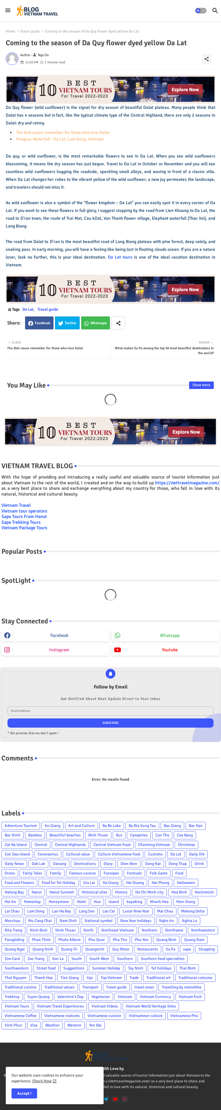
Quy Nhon (120, 949)
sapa (187, 949)
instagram (59, 650)
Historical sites (94, 892)
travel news (144, 987)
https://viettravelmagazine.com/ (187, 483)
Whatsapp (98, 323)
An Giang (52, 825)
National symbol (99, 920)
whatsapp (170, 635)
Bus (119, 835)
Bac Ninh (12, 835)
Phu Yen (141, 939)
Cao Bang (185, 835)
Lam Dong (35, 911)
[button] (201, 11)
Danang (59, 863)
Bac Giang (172, 825)
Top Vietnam (111, 977)
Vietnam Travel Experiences (60, 1006)
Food (179, 873)
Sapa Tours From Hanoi (24, 516)
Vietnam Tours (17, 1006)
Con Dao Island (17, 854)
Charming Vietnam (154, 844)
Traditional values (59, 987)
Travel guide (30, 31)
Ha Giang (110, 882)
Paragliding (14, 939)
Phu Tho (120, 939)
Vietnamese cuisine (104, 1015)
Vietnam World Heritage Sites (151, 1006)
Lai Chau (12, 911)
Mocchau (12, 920)
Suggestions (73, 968)
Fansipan (111, 873)
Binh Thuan (98, 835)
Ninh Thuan (65, 930)
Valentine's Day (70, 996)
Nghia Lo (189, 920)
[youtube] (115, 1099)
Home (10, 31)
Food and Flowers (19, 882)
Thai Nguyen (15, 977)
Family (55, 873)
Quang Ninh (43, 949)
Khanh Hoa (159, 901)
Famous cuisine (82, 873)
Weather (52, 1025)
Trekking (12, 996)
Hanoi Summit (61, 892)
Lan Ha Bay (61, 911)
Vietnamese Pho (184, 1015)
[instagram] (124, 1099)
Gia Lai (89, 882)
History (121, 892)
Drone (10, 873)
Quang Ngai (15, 949)
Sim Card (12, 958)
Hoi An (10, 901)
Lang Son (87, 911)
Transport (90, 987)
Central (41, 844)
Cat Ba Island (16, 844)
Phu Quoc (96, 939)
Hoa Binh (179, 892)
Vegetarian (101, 996)
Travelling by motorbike (181, 987)
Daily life (197, 854)
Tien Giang (69, 977)
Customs (155, 854)
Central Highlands (70, 844)
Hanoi (37, 892)
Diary (108, 863)
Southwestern (17, 968)
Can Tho (162, 835)
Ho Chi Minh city (149, 892)
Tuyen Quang (38, 996)
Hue (97, 901)
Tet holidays (161, 968)
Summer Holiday (106, 968)
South (76, 958)
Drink (199, 863)
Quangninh (94, 949)
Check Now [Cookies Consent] (42, 1081)
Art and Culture (81, 825)
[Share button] (118, 322)
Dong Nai (153, 863)
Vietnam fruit (190, 996)
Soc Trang (36, 958)
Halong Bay (14, 892)
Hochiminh (204, 892)
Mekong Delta (193, 911)
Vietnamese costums (62, 1015)
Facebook (42, 323)
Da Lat (27, 309)
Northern (149, 930)
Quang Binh (166, 939)
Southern (125, 958)
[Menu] (8, 10)
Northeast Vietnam (117, 930)
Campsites (139, 835)
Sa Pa (170, 949)
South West (99, 958)
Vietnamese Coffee (21, 1015)
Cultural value (78, 854)
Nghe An (166, 920)
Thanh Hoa (43, 977)
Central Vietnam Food (112, 844)
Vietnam (125, 996)
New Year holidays (135, 920)
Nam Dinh (68, 920)
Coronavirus (48, 854)
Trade (134, 977)
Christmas (186, 844)
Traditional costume (195, 977)
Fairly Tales (32, 873)
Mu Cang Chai (40, 920)
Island (113, 901)
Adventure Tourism (21, 825)
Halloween (186, 882)
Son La (58, 958)
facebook (59, 635)
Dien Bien (129, 863)
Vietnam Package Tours (24, 528)
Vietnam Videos (105, 1006)
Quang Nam (194, 939)
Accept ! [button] (24, 1093)
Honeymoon (59, 901)
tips (90, 977)
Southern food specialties (162, 958)
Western (74, 1025)
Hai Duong (135, 882)
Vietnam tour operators (24, 511)
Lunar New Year (136, 911)
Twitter (71, 323)
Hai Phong (160, 882)
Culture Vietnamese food (119, 854)
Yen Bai (95, 1025)
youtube (170, 650)
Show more (201, 385)
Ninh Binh (38, 930)
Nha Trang (13, 930)
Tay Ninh (135, 968)
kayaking (134, 901)
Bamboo (35, 835)
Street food (46, 968)
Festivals (134, 873)
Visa (33, 1025)
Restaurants (147, 949)
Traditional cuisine (21, 987)
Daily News (14, 863)
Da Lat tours (120, 257)
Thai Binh (187, 968)
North (88, 930)
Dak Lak (38, 863)
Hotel (81, 901)
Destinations (85, 863)
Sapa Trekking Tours (21, 522)
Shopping (207, 949)
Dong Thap (178, 863)
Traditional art (158, 977)
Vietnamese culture (146, 1015)
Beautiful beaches (65, 835)
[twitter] (106, 1099)
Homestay (32, 901)
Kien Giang (185, 901)
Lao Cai (108, 911)
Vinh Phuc (13, 1025)
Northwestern (203, 930)
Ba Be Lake (111, 825)
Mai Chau (165, 911)
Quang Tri (69, 949)
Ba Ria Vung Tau (142, 825)
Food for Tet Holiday (58, 882)
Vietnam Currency (155, 996)
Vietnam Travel (16, 505)
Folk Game (158, 873)
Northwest (174, 930)
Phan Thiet (41, 939)
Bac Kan (196, 825)
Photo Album (69, 939)
